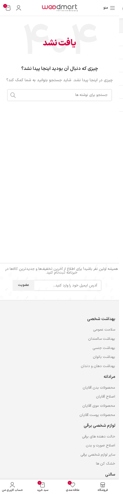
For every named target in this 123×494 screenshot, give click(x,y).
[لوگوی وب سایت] (59, 8)
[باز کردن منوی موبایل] (109, 8)
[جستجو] (59, 95)
